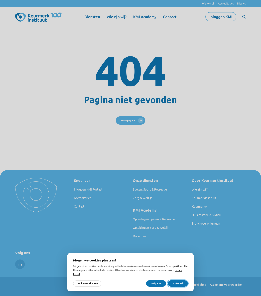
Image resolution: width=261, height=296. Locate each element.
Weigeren (156, 283)
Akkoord (178, 283)
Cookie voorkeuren (87, 283)
